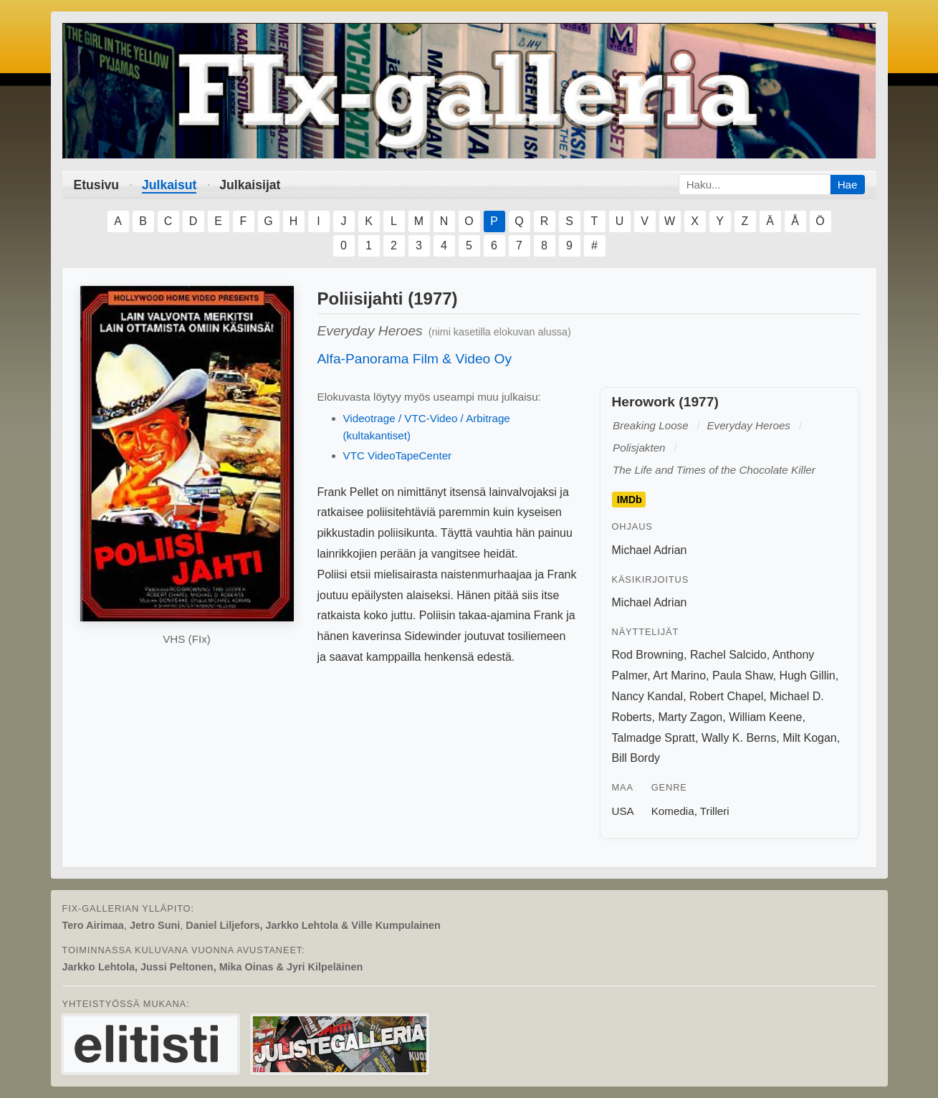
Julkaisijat (249, 185)
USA (623, 811)
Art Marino (679, 675)
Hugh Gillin (807, 675)
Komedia (672, 811)
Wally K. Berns (739, 738)
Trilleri (714, 811)
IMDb (629, 499)
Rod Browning (648, 655)
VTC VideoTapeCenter (397, 455)
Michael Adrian (649, 550)
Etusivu (97, 185)
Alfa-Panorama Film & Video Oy (414, 358)
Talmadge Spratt (654, 738)
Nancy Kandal (648, 696)
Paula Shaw (742, 675)
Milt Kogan (810, 738)
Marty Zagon (690, 717)
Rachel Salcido (728, 655)
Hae (848, 184)
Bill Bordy (636, 758)
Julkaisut (169, 185)
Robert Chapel (726, 696)
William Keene (765, 717)
